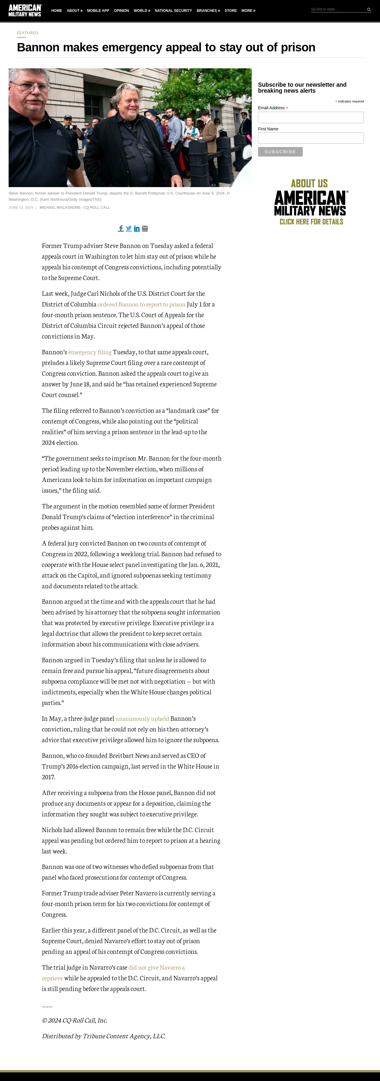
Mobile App (98, 11)
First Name (268, 129)
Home (56, 11)
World (140, 11)
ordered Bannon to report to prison (144, 303)
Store (231, 11)
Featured (27, 33)
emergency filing (91, 351)
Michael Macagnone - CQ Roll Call (74, 208)
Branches (207, 11)
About (73, 11)
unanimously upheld (143, 717)
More (247, 11)
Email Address (273, 108)
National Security (173, 11)
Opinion (121, 11)
